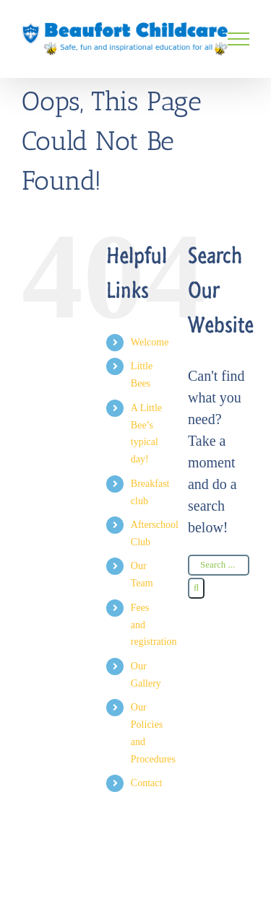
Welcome (150, 342)
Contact (147, 783)
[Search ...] (218, 565)
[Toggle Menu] (238, 38)
